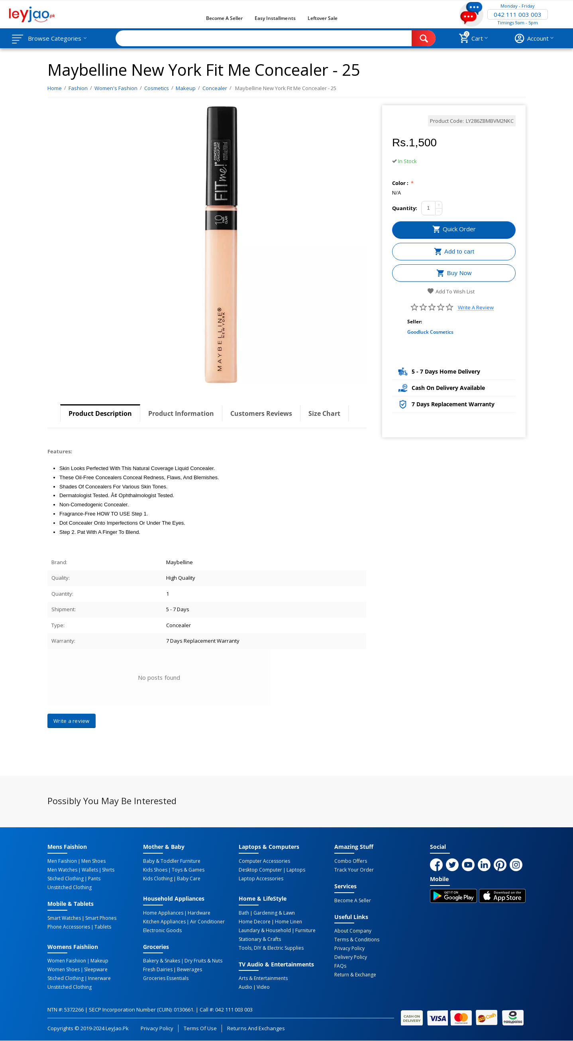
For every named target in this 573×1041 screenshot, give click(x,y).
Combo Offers (350, 861)
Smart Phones (100, 918)
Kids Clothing (158, 878)
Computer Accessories (264, 861)
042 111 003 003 (518, 14)
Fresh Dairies (158, 969)
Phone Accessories (68, 927)
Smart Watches (64, 918)
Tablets (102, 927)
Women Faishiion (66, 960)
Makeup (99, 960)
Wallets (90, 870)
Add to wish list (451, 291)
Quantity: (404, 208)
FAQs (340, 966)
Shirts (108, 870)
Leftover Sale (323, 18)
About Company (352, 931)
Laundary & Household (265, 930)
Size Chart (324, 413)
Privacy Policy (349, 948)
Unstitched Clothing (69, 887)
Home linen (288, 921)
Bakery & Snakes (161, 960)
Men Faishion (62, 861)
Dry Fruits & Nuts (203, 960)
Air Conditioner (207, 921)
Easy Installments (275, 18)
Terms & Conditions (356, 939)
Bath (244, 913)
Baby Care (188, 878)
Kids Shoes (155, 870)
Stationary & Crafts (260, 939)
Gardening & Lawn (274, 913)
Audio (245, 987)
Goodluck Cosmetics (430, 332)
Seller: (414, 321)
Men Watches (62, 870)
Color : (401, 183)
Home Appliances (163, 913)
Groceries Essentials (165, 978)
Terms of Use (200, 1028)
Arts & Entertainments (263, 978)
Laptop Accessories (261, 878)
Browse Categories (54, 38)
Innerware (99, 978)
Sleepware (96, 969)
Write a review (476, 308)
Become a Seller (224, 18)
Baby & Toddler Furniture (171, 861)
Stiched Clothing (65, 878)
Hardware (199, 913)
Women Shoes (63, 969)
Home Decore (255, 921)
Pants (94, 878)
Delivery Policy (350, 957)
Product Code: (447, 120)
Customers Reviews (261, 413)
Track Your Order (354, 870)
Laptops (295, 870)
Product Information (181, 413)
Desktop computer (260, 870)
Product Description (100, 413)
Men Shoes (93, 861)
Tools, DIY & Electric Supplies (271, 948)
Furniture (305, 930)
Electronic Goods (162, 930)
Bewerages (189, 969)
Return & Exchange (355, 974)
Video (263, 987)
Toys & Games (188, 870)
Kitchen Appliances (164, 921)
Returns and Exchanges (256, 1028)
